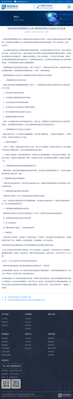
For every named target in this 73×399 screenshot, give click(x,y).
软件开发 (28, 322)
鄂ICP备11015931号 (37, 396)
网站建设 (51, 352)
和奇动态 (28, 338)
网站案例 (5, 338)
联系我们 (60, 1)
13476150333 (14, 374)
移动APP (51, 345)
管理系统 (51, 355)
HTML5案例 (6, 352)
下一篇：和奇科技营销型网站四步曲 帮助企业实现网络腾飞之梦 (23, 300)
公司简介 (5, 318)
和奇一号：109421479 (9, 377)
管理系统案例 (6, 355)
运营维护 (28, 328)
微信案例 (5, 345)
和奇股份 (15, 396)
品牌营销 (28, 325)
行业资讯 (28, 342)
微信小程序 (52, 348)
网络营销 (51, 338)
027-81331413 (46, 8)
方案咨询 (28, 318)
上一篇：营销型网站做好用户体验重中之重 (16, 297)
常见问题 (28, 345)
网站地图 (68, 1)
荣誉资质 (5, 325)
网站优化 (51, 342)
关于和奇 (52, 1)
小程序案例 (5, 348)
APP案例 (5, 342)
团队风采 (28, 348)
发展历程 (5, 322)
